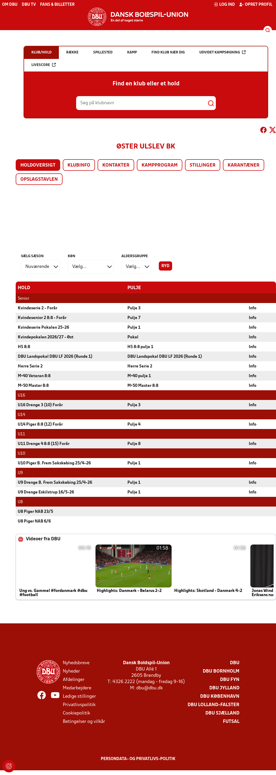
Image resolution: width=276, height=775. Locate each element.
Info (252, 308)
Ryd (165, 266)
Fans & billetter (57, 5)
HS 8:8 (24, 347)
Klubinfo (78, 165)
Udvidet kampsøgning (222, 52)
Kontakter (115, 165)
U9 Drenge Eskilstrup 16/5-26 (46, 492)
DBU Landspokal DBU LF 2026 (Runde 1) (55, 356)
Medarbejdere (77, 688)
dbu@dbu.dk (149, 688)
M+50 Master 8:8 (33, 385)
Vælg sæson (32, 256)
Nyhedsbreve (76, 663)
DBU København (219, 696)
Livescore (43, 65)
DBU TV (29, 5)
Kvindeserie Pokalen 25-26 (43, 327)
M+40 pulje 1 (139, 376)
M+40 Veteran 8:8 (34, 376)
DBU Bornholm (221, 671)
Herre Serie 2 (30, 366)
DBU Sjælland (222, 713)
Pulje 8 (133, 444)
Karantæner (244, 165)
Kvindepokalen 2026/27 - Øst (46, 337)
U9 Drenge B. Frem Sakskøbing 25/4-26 (55, 482)
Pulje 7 (133, 318)
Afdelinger (74, 679)
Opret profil (255, 4)
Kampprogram (160, 165)
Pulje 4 (133, 424)
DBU (234, 663)
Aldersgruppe (134, 256)
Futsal (231, 721)
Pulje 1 (133, 327)
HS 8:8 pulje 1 (140, 347)
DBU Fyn (229, 679)
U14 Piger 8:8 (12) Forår (40, 424)
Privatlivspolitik (79, 704)
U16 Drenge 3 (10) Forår (40, 405)
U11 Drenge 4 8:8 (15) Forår (44, 444)
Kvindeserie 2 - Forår (37, 308)
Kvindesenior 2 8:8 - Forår (42, 318)
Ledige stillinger (79, 696)
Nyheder (71, 671)
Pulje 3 (133, 308)
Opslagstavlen (39, 179)
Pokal (132, 337)
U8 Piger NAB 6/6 (34, 521)
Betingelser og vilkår (84, 721)
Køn (71, 256)
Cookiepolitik (76, 713)
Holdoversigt (37, 165)
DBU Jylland (224, 688)
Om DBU (10, 5)
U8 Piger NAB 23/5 (35, 511)
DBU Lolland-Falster (213, 704)
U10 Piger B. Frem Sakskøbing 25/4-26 (54, 463)
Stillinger (203, 165)
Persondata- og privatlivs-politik (138, 759)
